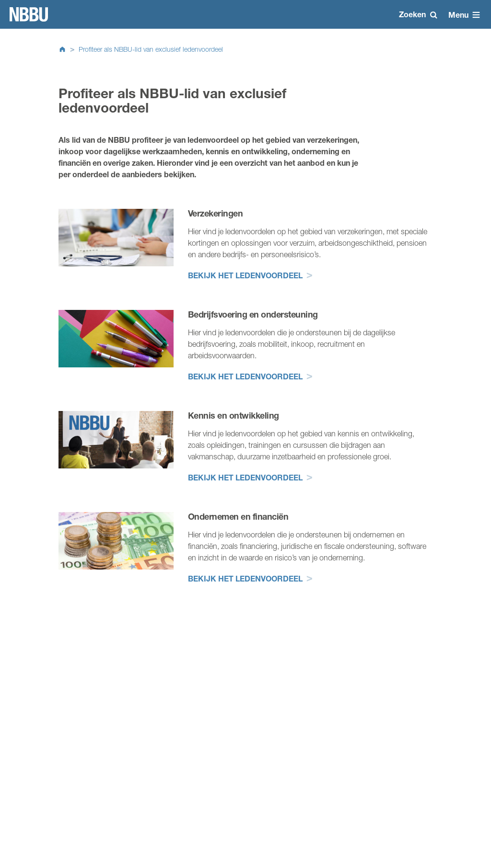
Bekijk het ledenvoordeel (245, 275)
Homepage (29, 14)
